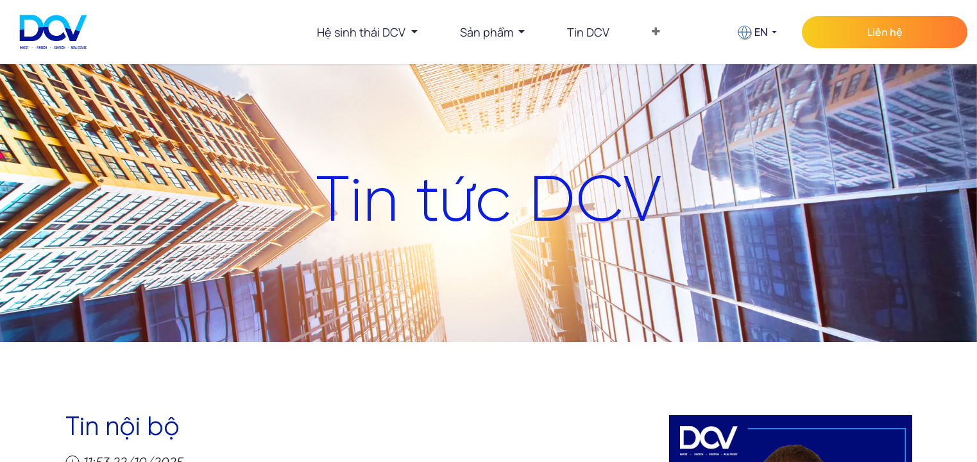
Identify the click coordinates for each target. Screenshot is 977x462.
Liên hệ (885, 32)
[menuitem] (588, 32)
